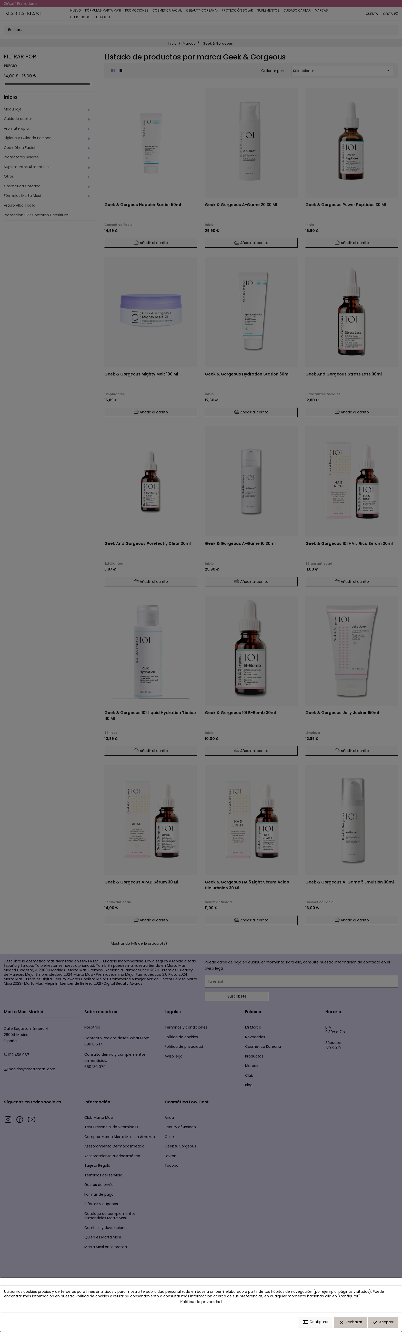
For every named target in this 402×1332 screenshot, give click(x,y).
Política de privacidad (201, 1301)
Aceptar (383, 1322)
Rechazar (350, 1322)
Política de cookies (92, 1296)
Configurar (315, 1322)
